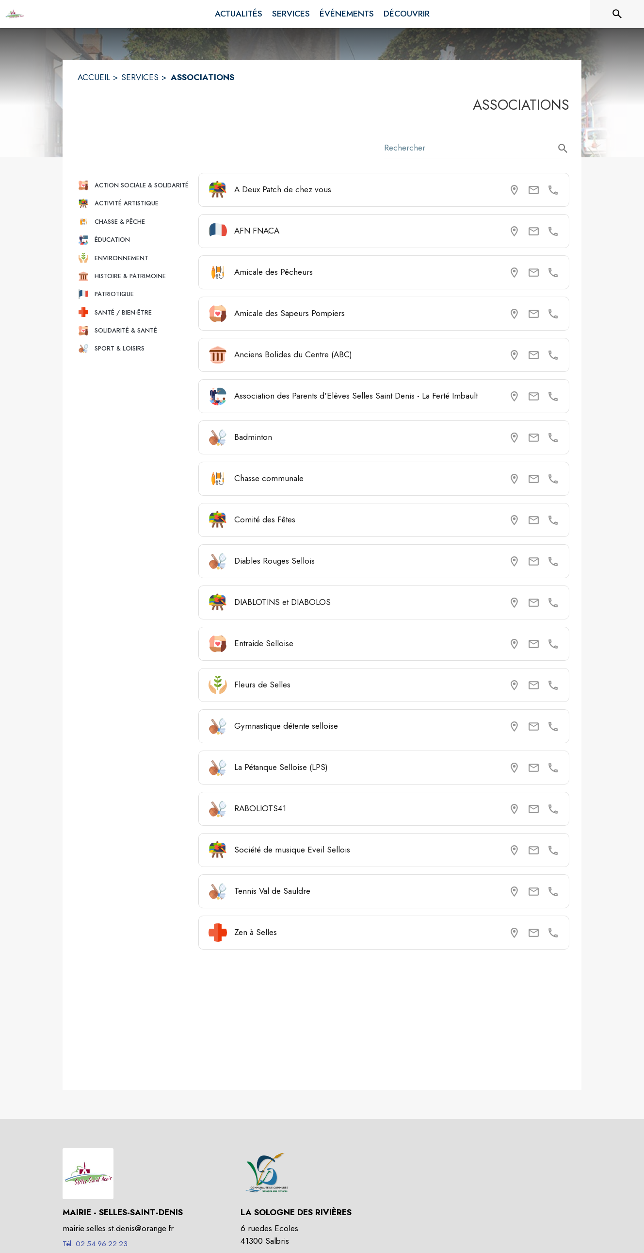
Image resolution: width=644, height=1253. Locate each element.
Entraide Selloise (263, 643)
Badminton (253, 437)
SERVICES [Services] (140, 77)
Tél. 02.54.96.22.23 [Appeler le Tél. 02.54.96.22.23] (95, 1243)
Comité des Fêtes (264, 519)
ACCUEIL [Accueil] (94, 77)
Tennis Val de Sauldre (272, 891)
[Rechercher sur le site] (617, 14)
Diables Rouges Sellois (274, 561)
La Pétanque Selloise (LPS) (281, 767)
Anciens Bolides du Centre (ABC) (293, 354)
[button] (134, 185)
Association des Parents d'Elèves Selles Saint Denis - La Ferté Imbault (356, 395)
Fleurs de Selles (262, 684)
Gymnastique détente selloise (286, 726)
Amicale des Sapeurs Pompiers (289, 313)
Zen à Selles (255, 932)
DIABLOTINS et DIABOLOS (282, 602)
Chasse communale (269, 478)
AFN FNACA (256, 230)
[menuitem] (238, 14)
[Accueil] (14, 14)
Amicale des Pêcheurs (273, 272)
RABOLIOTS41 (260, 808)
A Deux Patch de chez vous (282, 189)
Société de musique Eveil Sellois (292, 849)
